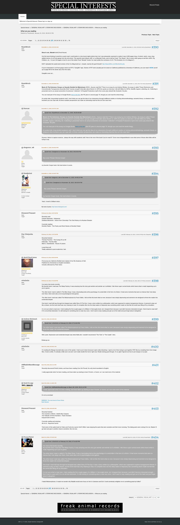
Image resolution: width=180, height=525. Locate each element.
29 (57, 40)
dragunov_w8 (29, 147)
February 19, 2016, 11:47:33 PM (50, 234)
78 (69, 40)
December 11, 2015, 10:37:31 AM (50, 108)
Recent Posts (154, 5)
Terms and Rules (152, 521)
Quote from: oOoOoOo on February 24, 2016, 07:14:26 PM (62, 323)
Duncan (27, 108)
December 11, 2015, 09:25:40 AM (50, 83)
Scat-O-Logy (28, 383)
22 (41, 40)
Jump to (131, 497)
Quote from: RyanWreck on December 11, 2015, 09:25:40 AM (63, 112)
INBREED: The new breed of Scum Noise (53, 400)
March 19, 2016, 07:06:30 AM (49, 437)
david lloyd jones (30, 257)
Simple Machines (32, 521)
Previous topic (146, 34)
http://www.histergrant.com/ (59, 206)
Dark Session (45, 402)
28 (55, 40)
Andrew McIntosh (30, 319)
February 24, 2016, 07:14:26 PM (50, 280)
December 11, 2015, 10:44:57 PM (50, 173)
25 (47, 40)
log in (44, 21)
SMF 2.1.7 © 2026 (22, 521)
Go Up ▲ (159, 521)
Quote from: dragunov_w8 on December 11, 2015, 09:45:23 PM (64, 177)
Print (157, 40)
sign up (50, 21)
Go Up (22, 488)
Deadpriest (28, 173)
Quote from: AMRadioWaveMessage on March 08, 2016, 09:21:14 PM (65, 387)
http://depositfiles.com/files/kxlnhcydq (113, 64)
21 (38, 40)
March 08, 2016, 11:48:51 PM (49, 383)
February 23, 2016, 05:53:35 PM (50, 257)
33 (65, 40)
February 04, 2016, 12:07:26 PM (50, 213)
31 (61, 40)
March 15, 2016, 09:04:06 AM (49, 408)
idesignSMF (40, 521)
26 (49, 40)
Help (146, 521)
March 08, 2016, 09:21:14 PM (49, 364)
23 (43, 40)
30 (59, 40)
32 (63, 40)
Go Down (23, 40)
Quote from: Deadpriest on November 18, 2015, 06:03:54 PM (63, 151)
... (37, 40)
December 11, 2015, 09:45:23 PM (50, 147)
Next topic (155, 34)
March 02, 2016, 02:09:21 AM (49, 346)
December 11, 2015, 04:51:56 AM (50, 47)
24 (45, 40)
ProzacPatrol (29, 437)
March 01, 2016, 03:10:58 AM (49, 319)
